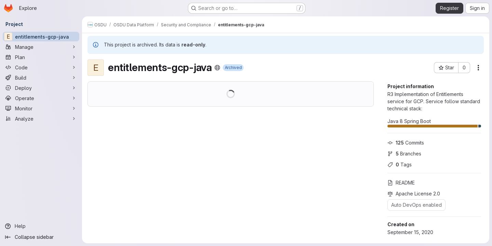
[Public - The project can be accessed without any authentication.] (217, 67)
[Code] (41, 67)
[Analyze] (41, 118)
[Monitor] (41, 108)
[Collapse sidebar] (41, 237)
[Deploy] (41, 88)
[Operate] (41, 98)
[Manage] (41, 47)
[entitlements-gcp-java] (41, 36)
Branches (404, 153)
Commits (405, 143)
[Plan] (41, 57)
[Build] (41, 77)
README (401, 183)
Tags (399, 164)
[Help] (41, 226)
